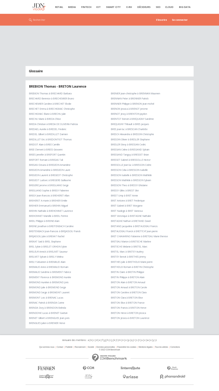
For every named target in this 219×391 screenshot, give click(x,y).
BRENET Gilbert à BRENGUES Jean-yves (49, 318)
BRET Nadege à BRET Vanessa (127, 210)
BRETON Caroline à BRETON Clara (129, 292)
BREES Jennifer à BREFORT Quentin (47, 154)
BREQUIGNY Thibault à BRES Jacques (130, 124)
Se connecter (180, 19)
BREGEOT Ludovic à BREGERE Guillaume (50, 180)
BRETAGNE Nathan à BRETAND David (131, 221)
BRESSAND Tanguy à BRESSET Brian (130, 154)
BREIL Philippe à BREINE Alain (44, 221)
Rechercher (39, 19)
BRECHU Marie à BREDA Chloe (45, 118)
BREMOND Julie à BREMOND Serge (47, 287)
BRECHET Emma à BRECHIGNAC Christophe (52, 108)
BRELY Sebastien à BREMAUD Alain (47, 261)
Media (72, 7)
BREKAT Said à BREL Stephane (45, 241)
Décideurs (143, 7)
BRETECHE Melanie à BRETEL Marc (129, 246)
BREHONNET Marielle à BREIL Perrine (48, 215)
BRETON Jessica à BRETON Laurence (130, 318)
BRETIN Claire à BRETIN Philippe (127, 272)
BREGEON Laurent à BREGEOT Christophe (51, 175)
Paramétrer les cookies (126, 347)
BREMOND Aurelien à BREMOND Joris (49, 282)
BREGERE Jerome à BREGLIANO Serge (49, 185)
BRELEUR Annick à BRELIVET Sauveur (48, 251)
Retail (59, 7)
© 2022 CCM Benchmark (109, 350)
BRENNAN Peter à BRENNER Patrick (130, 98)
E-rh (129, 7)
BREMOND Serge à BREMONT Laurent (49, 292)
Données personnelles (105, 347)
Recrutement (80, 347)
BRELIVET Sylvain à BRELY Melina (46, 256)
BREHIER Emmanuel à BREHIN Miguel (48, 205)
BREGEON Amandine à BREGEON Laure (49, 169)
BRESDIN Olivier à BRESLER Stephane (130, 139)
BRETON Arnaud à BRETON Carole (129, 287)
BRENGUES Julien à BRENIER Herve (47, 323)
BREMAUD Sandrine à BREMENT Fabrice (50, 272)
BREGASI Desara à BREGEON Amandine (49, 164)
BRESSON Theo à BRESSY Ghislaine (129, 185)
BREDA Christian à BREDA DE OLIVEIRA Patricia (53, 124)
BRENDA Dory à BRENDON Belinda (47, 307)
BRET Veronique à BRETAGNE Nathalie (131, 215)
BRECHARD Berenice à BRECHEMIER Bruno (51, 98)
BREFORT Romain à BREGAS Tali (46, 159)
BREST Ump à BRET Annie (124, 195)
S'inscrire (161, 19)
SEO (158, 7)
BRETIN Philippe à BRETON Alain (128, 277)
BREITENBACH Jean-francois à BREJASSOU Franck (55, 231)
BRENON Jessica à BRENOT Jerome (129, 108)
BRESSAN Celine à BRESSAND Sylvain (130, 149)
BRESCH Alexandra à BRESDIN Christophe (132, 134)
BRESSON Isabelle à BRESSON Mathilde (131, 175)
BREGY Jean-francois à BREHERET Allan (49, 195)
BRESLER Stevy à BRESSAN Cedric (128, 144)
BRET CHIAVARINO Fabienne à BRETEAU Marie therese (139, 236)
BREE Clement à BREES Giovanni (46, 149)
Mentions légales (145, 347)
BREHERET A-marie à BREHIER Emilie (48, 200)
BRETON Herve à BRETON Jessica (128, 313)
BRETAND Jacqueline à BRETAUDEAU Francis (134, 226)
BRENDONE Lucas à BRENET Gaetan (48, 313)
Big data (184, 7)
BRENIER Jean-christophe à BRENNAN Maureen (135, 93)
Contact (60, 347)
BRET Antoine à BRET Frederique (128, 200)
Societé (91, 347)
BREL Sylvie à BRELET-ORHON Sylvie (48, 246)
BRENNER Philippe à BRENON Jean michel (132, 103)
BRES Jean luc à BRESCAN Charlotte (129, 129)
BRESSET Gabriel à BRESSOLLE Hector (131, 159)
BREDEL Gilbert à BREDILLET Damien (48, 134)
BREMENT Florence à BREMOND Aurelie (50, 277)
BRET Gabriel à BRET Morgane (127, 205)
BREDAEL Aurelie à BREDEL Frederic (47, 129)
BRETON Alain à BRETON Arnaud (128, 282)
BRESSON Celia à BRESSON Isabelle (129, 169)
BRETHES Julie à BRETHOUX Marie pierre (132, 261)
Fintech (86, 7)
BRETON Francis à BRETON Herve (128, 307)
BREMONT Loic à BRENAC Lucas (46, 297)
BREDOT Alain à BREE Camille (44, 144)
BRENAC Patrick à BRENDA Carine (46, 302)
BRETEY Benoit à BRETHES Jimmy (128, 256)
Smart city (113, 7)
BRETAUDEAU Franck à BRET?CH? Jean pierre (134, 231)
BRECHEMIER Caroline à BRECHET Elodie (50, 103)
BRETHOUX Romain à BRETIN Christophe (132, 267)
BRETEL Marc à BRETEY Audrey (127, 251)
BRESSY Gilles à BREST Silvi (125, 190)
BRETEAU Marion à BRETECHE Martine (131, 241)
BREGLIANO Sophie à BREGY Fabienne (49, 190)
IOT (98, 7)
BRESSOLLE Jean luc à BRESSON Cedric (131, 164)
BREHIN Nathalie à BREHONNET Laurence (51, 210)
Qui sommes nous (46, 347)
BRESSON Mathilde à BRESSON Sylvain (131, 180)
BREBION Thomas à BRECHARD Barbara (50, 93)
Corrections (175, 347)
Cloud (169, 7)
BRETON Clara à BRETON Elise (127, 297)
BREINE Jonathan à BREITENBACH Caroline (51, 226)
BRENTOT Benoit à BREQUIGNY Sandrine (132, 118)
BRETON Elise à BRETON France (128, 302)
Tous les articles (161, 347)
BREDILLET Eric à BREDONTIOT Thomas (50, 139)
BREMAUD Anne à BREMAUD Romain (48, 267)
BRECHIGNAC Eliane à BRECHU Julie (47, 113)
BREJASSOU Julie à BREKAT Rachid (46, 236)
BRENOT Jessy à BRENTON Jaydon (129, 113)
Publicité (68, 347)
